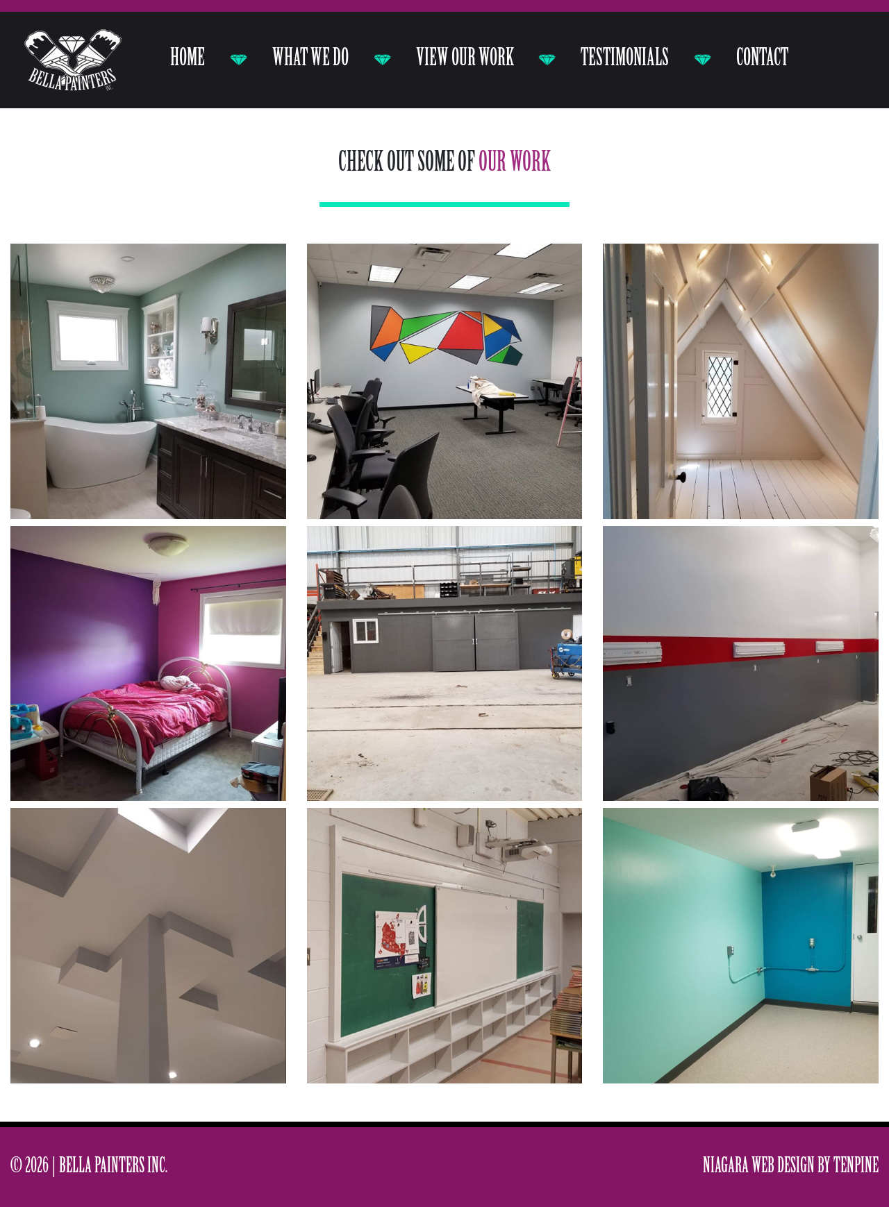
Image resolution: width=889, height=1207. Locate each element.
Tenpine (856, 1167)
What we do (310, 59)
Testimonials (625, 59)
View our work (465, 59)
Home (187, 59)
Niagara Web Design (759, 1167)
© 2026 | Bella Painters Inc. (88, 1167)
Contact (762, 59)
